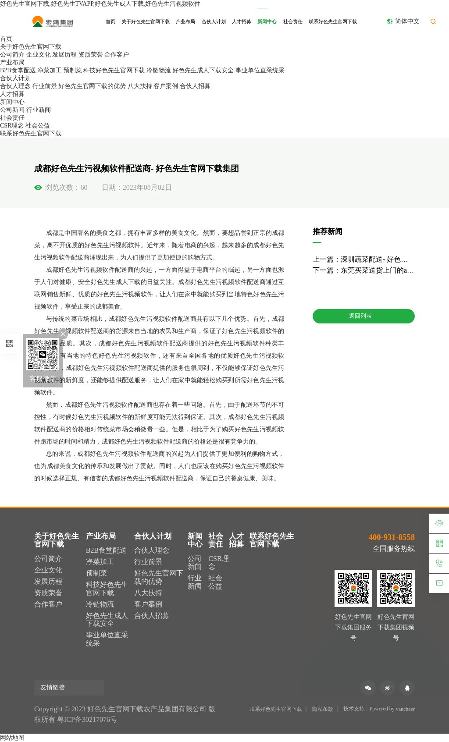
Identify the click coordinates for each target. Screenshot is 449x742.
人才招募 (241, 21)
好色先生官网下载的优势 (92, 86)
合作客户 (116, 54)
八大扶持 (140, 86)
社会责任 (293, 21)
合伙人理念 (15, 86)
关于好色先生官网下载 (145, 21)
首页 (110, 21)
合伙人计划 (214, 21)
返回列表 (363, 316)
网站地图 (12, 738)
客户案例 (165, 86)
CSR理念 (12, 125)
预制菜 (73, 70)
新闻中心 (267, 21)
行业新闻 (38, 110)
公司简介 (12, 54)
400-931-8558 (392, 537)
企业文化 (38, 54)
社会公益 (37, 125)
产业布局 (185, 21)
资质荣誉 (90, 54)
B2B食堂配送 (18, 70)
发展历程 (64, 54)
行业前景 (44, 86)
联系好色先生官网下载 (333, 21)
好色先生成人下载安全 (203, 70)
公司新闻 (12, 110)
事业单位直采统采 (260, 70)
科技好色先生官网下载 (114, 70)
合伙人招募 (195, 86)
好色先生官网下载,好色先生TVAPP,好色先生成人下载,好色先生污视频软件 (100, 3)
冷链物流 (158, 70)
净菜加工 (49, 70)
